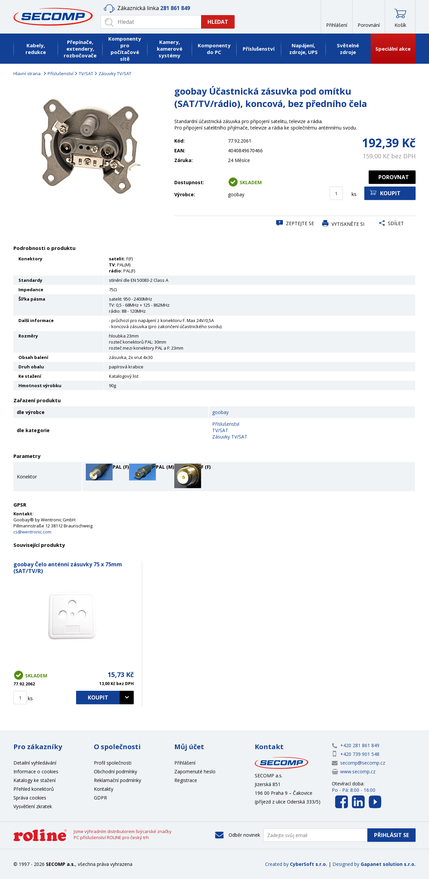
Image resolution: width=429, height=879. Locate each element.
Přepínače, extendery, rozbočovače (80, 49)
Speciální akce (393, 48)
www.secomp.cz (357, 771)
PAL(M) (123, 265)
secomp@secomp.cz (362, 763)
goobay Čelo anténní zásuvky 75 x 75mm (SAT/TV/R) (67, 567)
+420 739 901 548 (359, 754)
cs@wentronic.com (32, 532)
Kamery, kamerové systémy (169, 49)
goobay (220, 412)
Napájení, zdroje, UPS (303, 48)
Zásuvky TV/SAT (115, 73)
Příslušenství (258, 48)
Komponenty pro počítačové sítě (124, 48)
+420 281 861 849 (359, 745)
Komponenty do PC (214, 48)
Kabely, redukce (35, 48)
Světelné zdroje (348, 48)
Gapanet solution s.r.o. (388, 864)
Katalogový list (123, 376)
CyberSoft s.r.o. (308, 864)
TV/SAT (86, 73)
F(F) (129, 259)
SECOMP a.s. (55, 17)
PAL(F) (129, 271)
